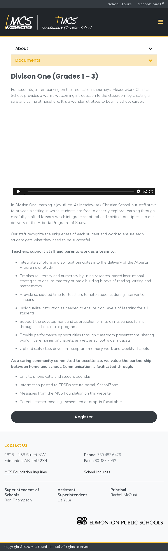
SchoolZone (150, 4)
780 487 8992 (106, 461)
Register (84, 417)
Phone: (90, 455)
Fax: (87, 461)
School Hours (116, 4)
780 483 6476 (110, 455)
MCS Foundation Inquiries (27, 472)
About (84, 49)
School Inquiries (98, 472)
